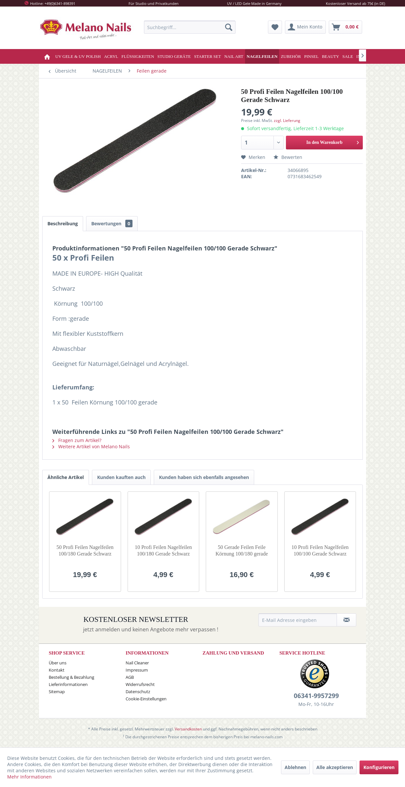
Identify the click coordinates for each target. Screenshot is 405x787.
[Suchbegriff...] (190, 27)
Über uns (57, 663)
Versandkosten (188, 729)
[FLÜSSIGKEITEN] (138, 56)
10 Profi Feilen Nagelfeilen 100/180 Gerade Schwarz (163, 550)
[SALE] (348, 56)
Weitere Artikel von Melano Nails (91, 446)
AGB (130, 677)
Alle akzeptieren (334, 767)
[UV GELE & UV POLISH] (78, 56)
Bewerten (287, 157)
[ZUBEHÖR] (290, 56)
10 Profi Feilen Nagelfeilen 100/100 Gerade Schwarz (320, 550)
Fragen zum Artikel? (76, 440)
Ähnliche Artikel (65, 477)
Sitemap (57, 691)
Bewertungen (111, 223)
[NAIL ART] (233, 56)
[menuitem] (190, 27)
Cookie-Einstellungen (146, 699)
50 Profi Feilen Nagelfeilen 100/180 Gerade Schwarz (85, 550)
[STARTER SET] (207, 56)
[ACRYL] (111, 56)
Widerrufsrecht (140, 684)
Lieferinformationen (68, 684)
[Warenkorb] (345, 27)
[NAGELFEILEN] (262, 56)
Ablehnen (295, 767)
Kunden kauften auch (121, 477)
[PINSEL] (311, 56)
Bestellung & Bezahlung (71, 677)
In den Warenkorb (332, 141)
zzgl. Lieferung (287, 120)
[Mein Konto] (305, 27)
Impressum (137, 670)
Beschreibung (62, 223)
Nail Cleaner (137, 663)
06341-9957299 (316, 696)
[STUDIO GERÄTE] (174, 56)
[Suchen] (229, 27)
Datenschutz (138, 691)
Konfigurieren (379, 767)
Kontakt (56, 670)
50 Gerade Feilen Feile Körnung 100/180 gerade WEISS (242, 550)
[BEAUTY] (330, 56)
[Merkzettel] (275, 27)
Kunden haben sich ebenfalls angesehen (204, 477)
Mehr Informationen (29, 777)
